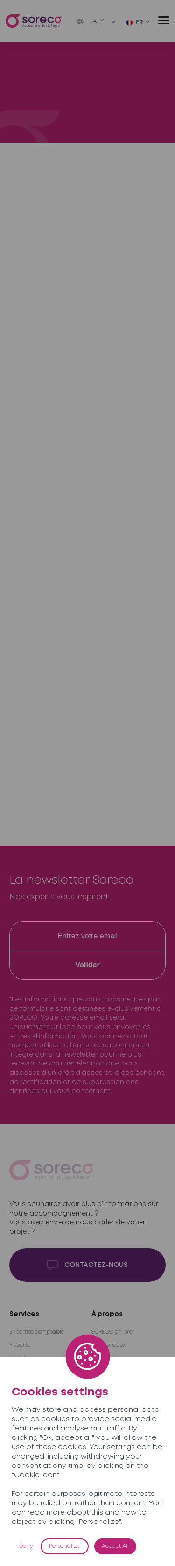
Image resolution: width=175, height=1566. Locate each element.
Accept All (115, 1546)
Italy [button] (90, 21)
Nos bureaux (108, 1345)
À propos (107, 1314)
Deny (26, 1546)
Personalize (64, 1546)
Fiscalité (20, 1345)
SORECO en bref (112, 1332)
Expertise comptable (36, 1332)
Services (24, 1314)
